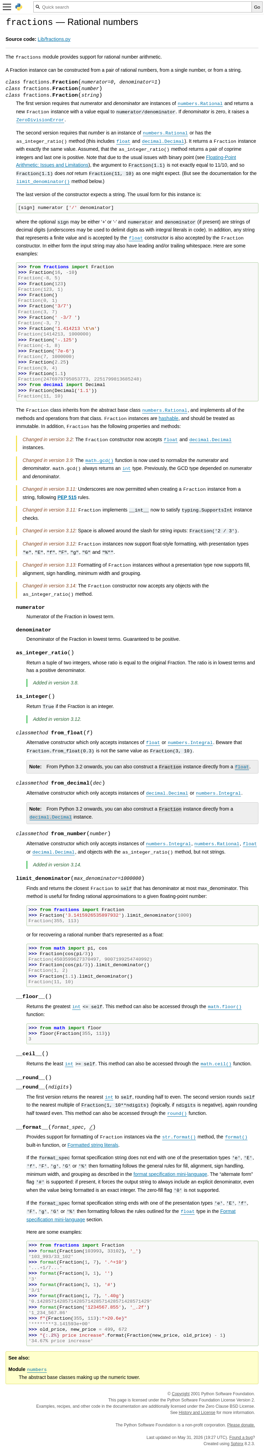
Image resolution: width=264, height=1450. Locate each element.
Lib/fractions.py (54, 39)
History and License (197, 1412)
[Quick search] (142, 7)
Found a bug (241, 1437)
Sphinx (237, 1443)
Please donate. (241, 1425)
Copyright (181, 1393)
